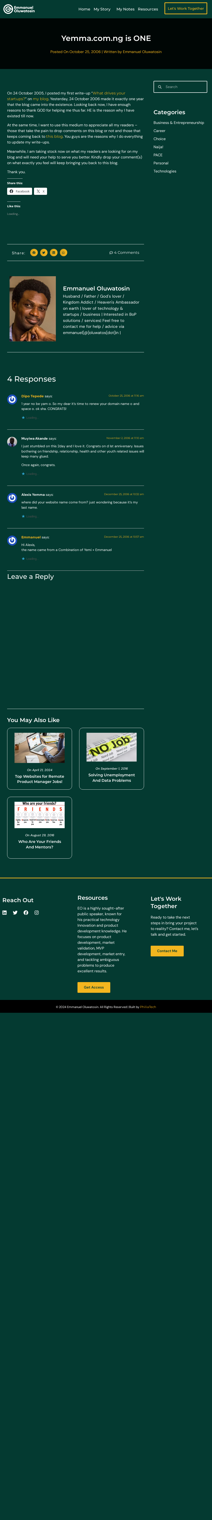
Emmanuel (31, 537)
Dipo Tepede (32, 396)
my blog (40, 99)
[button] (34, 252)
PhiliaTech (148, 1007)
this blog (54, 136)
